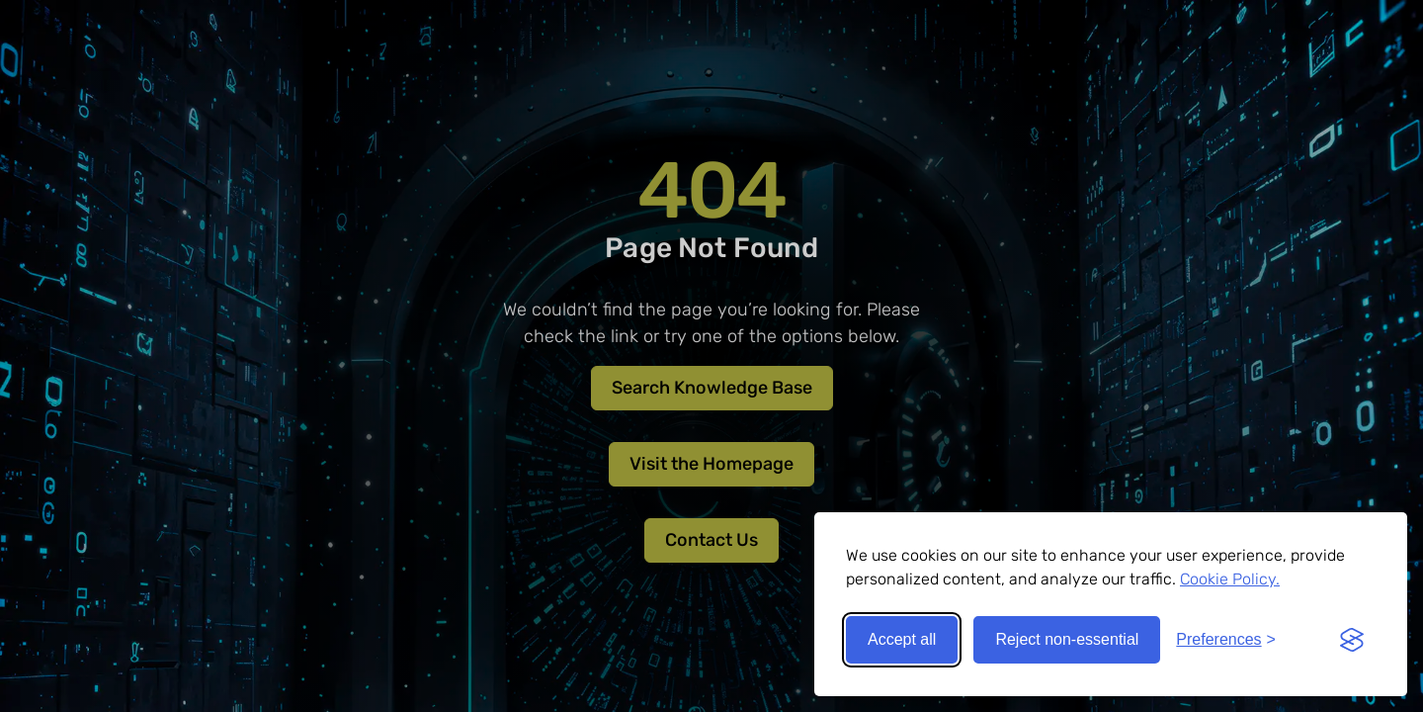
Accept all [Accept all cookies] (902, 639)
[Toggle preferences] (1226, 640)
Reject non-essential (1066, 639)
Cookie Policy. (1230, 579)
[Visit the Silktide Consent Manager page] (1352, 640)
